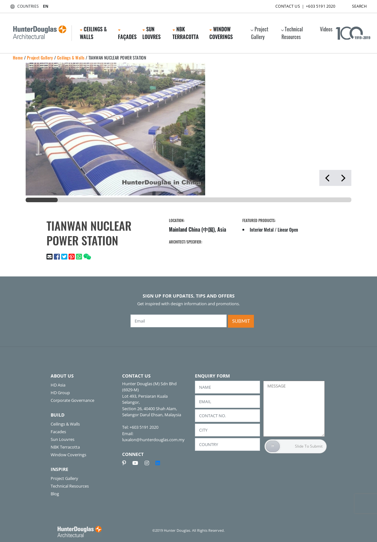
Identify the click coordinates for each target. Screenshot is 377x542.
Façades (127, 35)
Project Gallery (259, 33)
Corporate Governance (72, 400)
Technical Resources (292, 33)
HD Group (60, 392)
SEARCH (354, 5)
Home (18, 57)
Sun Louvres (151, 33)
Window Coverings (221, 33)
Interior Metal (262, 229)
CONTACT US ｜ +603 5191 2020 (299, 5)
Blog (55, 494)
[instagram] (149, 462)
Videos (326, 29)
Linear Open (288, 229)
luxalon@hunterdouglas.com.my (153, 439)
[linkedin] (157, 462)
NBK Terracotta (185, 33)
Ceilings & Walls (93, 33)
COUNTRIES (23, 6)
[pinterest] (126, 462)
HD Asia (58, 385)
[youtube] (137, 462)
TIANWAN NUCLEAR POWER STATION (117, 57)
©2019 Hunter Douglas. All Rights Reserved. (188, 530)
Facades (58, 431)
